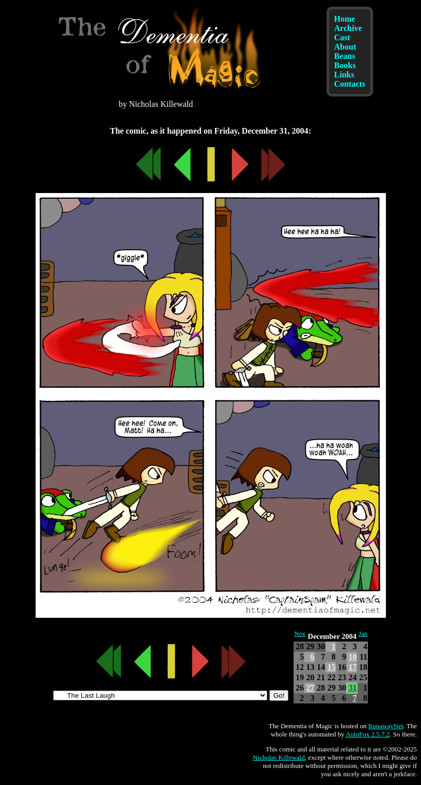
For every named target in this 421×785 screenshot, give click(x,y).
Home (344, 18)
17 (352, 667)
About (345, 46)
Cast (342, 37)
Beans (344, 56)
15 (331, 667)
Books (345, 65)
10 (352, 656)
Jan (363, 633)
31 (352, 687)
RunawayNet (385, 726)
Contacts (349, 83)
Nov (299, 633)
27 (310, 687)
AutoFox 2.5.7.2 (368, 734)
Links (344, 74)
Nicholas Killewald (279, 757)
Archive (348, 28)
